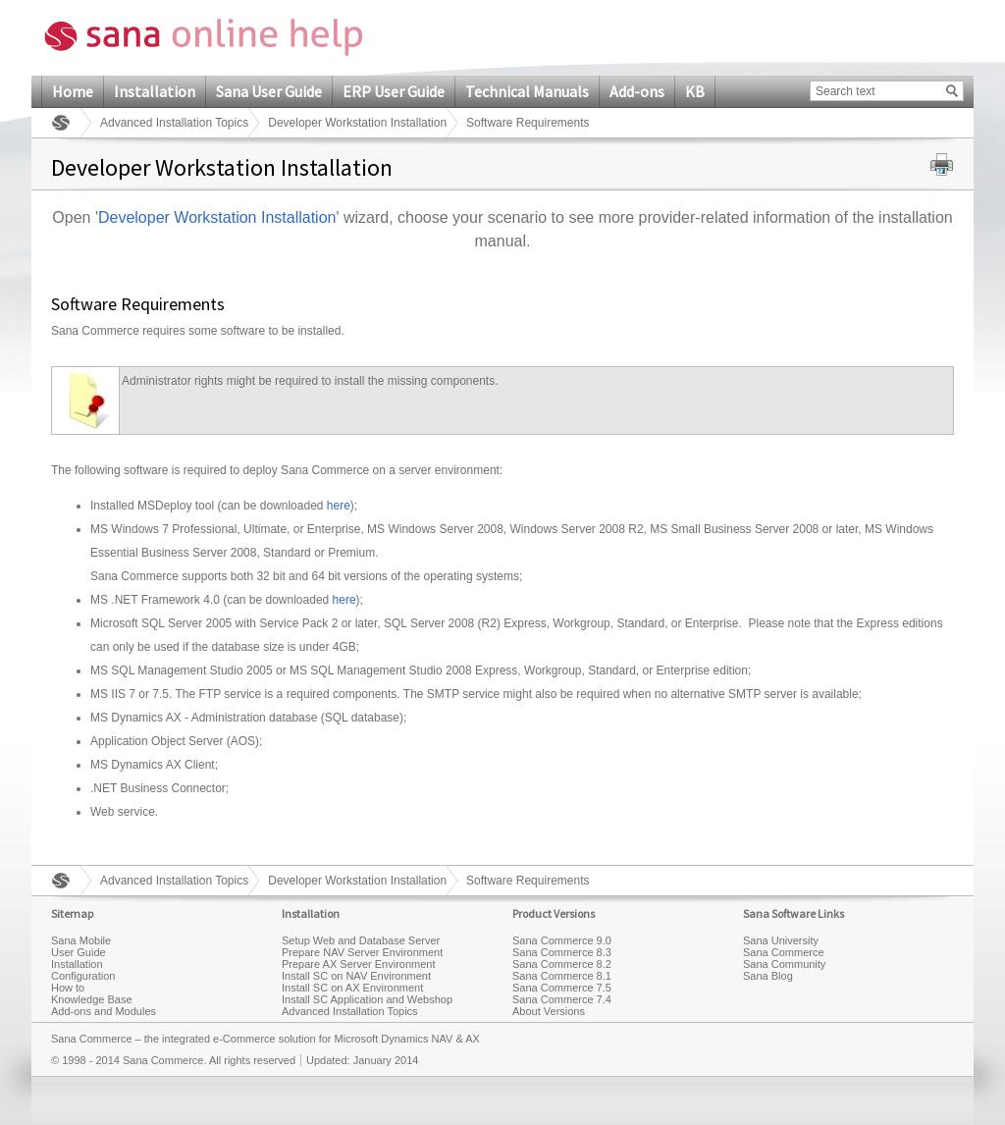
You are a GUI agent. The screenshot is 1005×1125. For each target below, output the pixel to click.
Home (72, 91)
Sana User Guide (269, 91)
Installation (154, 91)
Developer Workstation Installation (357, 123)
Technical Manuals (527, 91)
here (338, 505)
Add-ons (636, 91)
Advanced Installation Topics (174, 123)
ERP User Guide (394, 91)
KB (695, 91)
